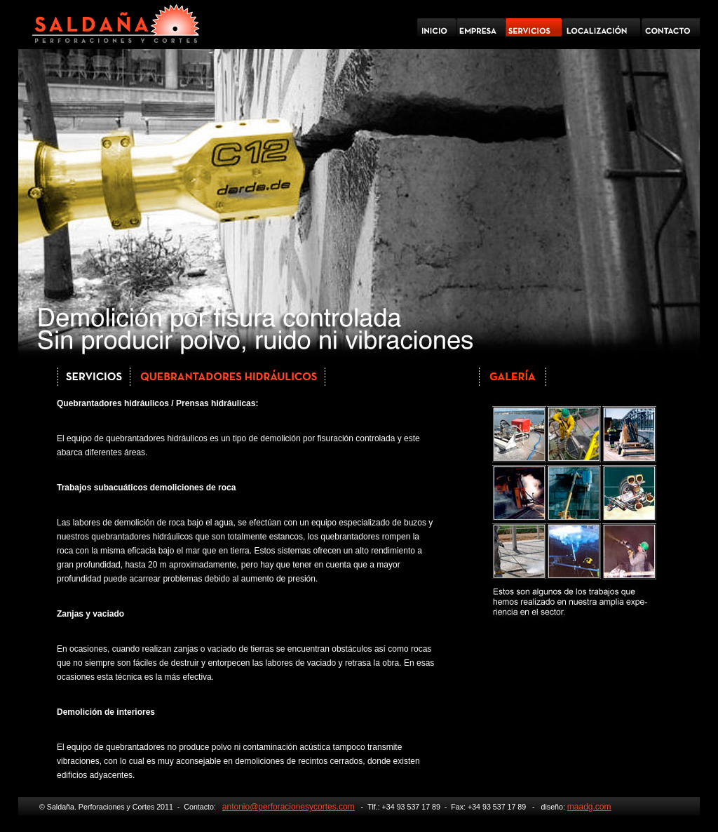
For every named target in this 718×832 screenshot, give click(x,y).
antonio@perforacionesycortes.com (288, 807)
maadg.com (589, 807)
